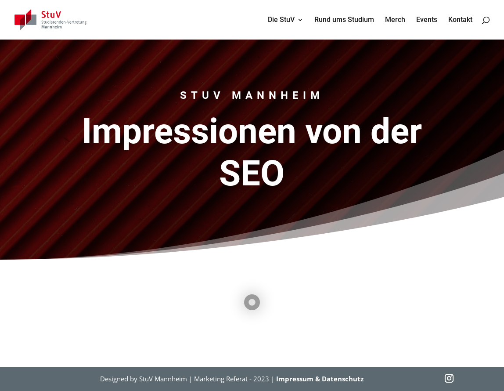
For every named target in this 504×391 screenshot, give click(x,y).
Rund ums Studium (344, 20)
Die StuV (281, 20)
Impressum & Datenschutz (320, 378)
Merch (395, 20)
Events (426, 20)
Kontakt (460, 20)
